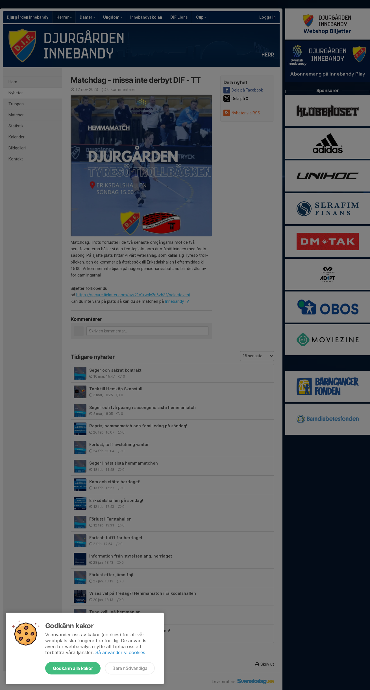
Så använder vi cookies (120, 652)
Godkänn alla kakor (73, 668)
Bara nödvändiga (129, 668)
